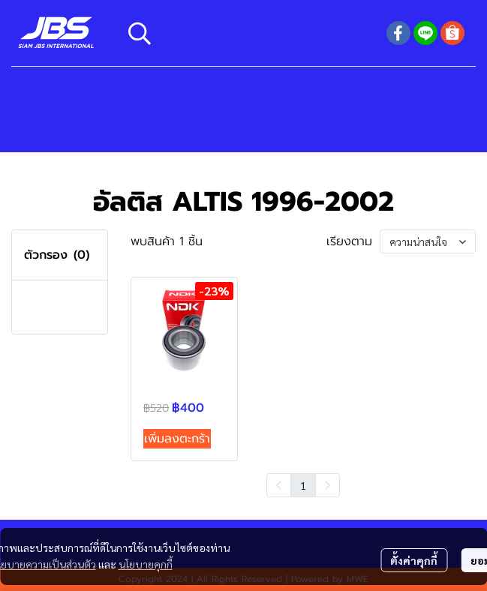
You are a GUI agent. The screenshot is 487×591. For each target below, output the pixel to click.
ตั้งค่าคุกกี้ (413, 560)
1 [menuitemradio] (303, 485)
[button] (249, 33)
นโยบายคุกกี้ (146, 564)
